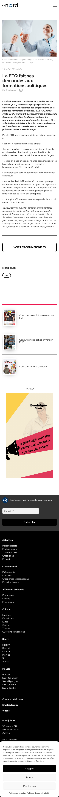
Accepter (29, 768)
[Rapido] (29, 433)
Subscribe (29, 522)
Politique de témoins (17, 793)
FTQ (6, 275)
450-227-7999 (9, 739)
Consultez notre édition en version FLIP (36, 316)
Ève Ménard (12, 90)
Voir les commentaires (30, 247)
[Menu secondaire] (55, 5)
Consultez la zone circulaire (33, 366)
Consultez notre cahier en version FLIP (36, 341)
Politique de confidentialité (38, 793)
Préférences (29, 786)
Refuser (29, 777)
